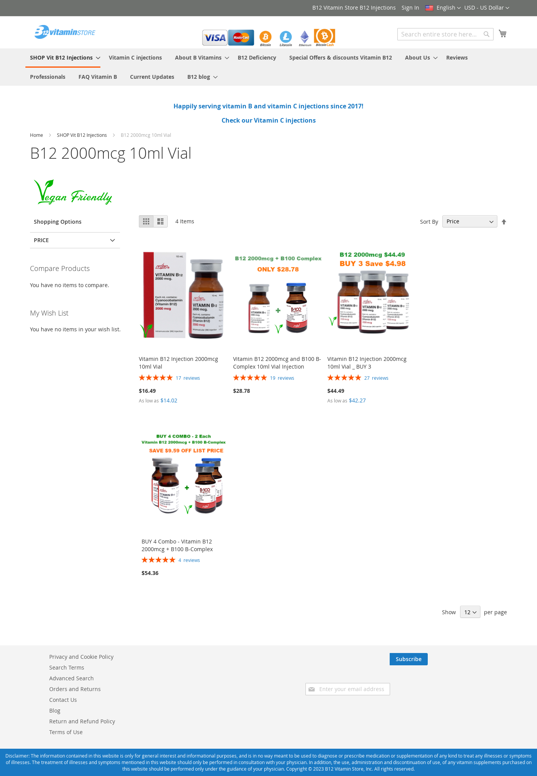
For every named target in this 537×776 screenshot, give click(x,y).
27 (376, 378)
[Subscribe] (488, 659)
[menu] (268, 67)
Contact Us (63, 699)
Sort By (429, 221)
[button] (486, 8)
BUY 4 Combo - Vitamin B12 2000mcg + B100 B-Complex (177, 545)
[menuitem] (62, 58)
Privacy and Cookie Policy (81, 656)
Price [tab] (41, 240)
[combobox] (445, 34)
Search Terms (66, 667)
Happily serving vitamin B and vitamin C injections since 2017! (268, 106)
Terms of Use (66, 732)
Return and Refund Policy (82, 721)
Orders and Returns (75, 689)
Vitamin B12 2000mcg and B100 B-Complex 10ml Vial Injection (277, 362)
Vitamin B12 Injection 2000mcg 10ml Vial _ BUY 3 (367, 362)
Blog (54, 710)
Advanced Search (71, 678)
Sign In (410, 7)
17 (188, 378)
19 (282, 378)
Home (37, 135)
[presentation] (443, 680)
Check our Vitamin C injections (269, 120)
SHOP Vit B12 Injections (82, 135)
